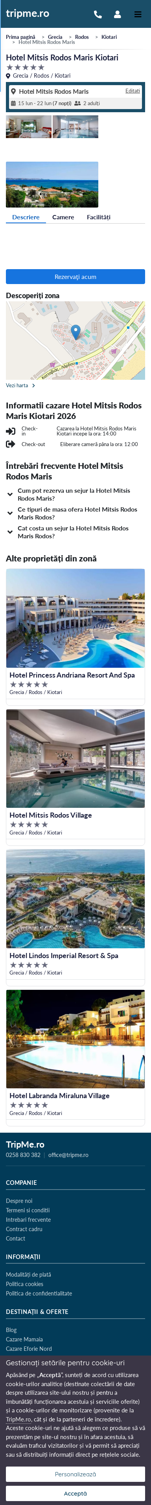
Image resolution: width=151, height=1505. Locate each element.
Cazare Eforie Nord (29, 1348)
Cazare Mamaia (24, 1339)
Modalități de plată (28, 1274)
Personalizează (75, 1474)
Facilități (98, 216)
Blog (11, 1329)
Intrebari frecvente (28, 1219)
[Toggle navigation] (138, 14)
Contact (15, 1238)
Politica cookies (24, 1284)
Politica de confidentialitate (39, 1293)
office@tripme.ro (68, 1155)
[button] (75, 494)
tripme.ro (28, 13)
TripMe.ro (25, 1145)
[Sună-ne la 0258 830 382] (98, 13)
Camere (63, 216)
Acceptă (75, 1493)
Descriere (26, 216)
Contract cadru (24, 1229)
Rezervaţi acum (75, 276)
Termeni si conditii (28, 1210)
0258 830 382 (23, 1155)
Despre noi (19, 1200)
